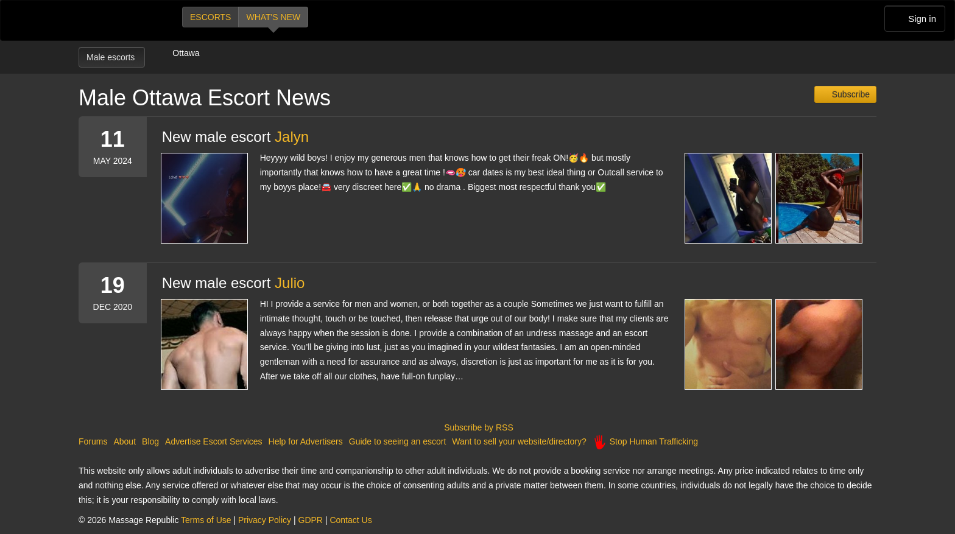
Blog (150, 441)
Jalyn (292, 136)
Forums (93, 441)
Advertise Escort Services (214, 441)
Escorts (210, 17)
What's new (273, 17)
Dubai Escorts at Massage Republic (119, 20)
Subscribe (850, 94)
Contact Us (350, 520)
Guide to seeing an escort (397, 441)
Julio (290, 283)
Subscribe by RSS (477, 427)
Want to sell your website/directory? (519, 441)
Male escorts (111, 57)
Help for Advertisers (306, 441)
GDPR (310, 520)
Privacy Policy (264, 520)
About (124, 441)
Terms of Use (206, 520)
